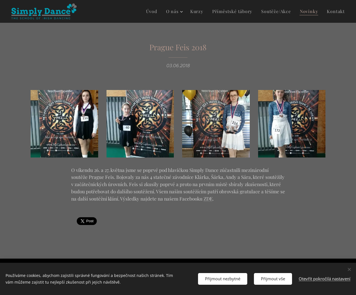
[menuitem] (161, 11)
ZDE (208, 198)
